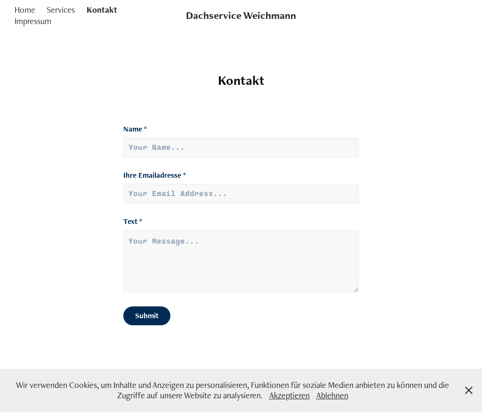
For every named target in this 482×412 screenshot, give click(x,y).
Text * (132, 221)
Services (61, 9)
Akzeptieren (289, 395)
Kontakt (102, 9)
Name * (135, 129)
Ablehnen (332, 395)
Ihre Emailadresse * (154, 175)
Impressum (33, 21)
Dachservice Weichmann (241, 15)
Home (25, 9)
